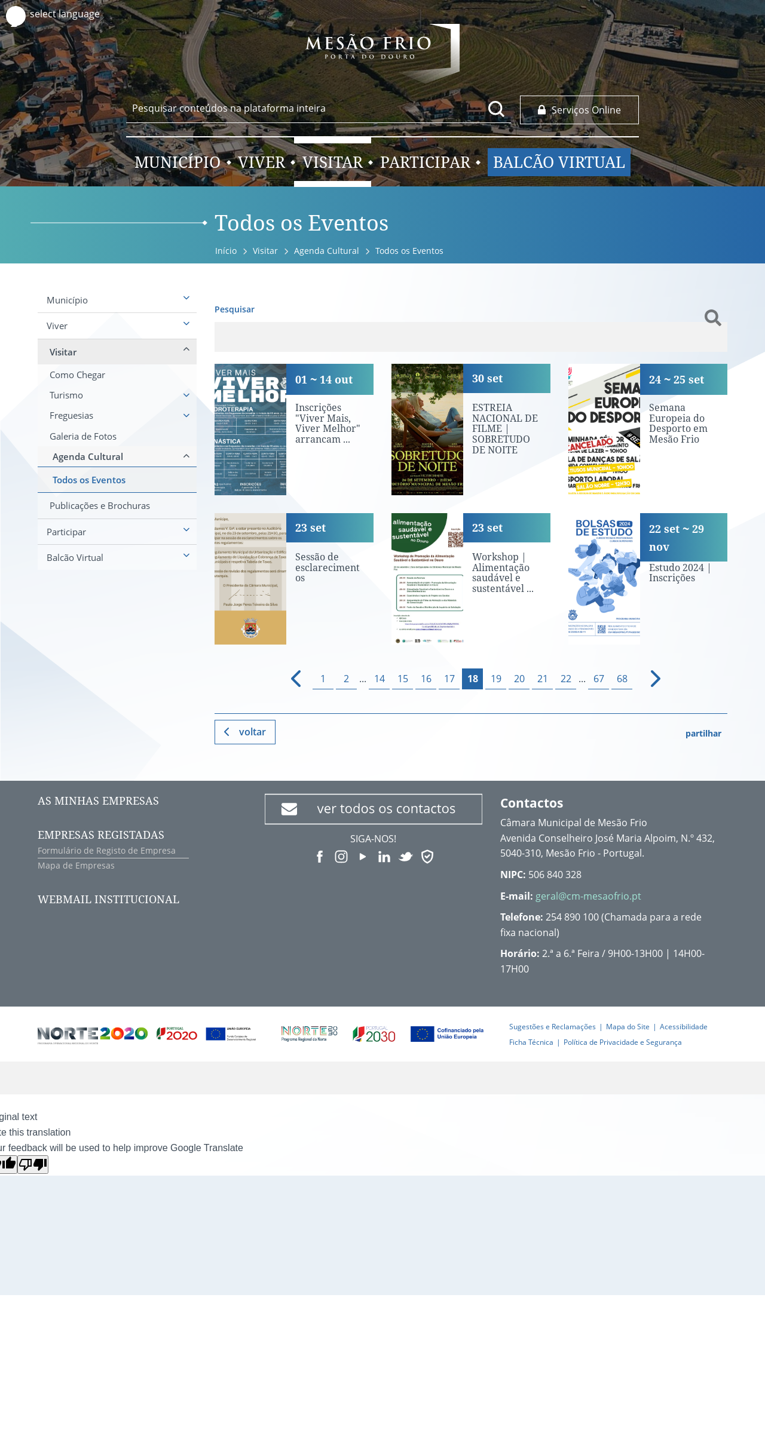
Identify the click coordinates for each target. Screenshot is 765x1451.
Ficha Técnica (531, 1042)
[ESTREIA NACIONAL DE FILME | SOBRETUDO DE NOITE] (470, 429)
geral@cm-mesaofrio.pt (588, 896)
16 (426, 678)
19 (496, 678)
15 (402, 678)
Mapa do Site (628, 1026)
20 (519, 678)
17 (449, 678)
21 (542, 678)
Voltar (252, 731)
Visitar (265, 250)
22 (566, 678)
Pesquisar (235, 309)
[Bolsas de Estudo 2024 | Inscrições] (647, 579)
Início (226, 250)
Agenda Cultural (326, 250)
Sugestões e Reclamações (552, 1026)
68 (622, 678)
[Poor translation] (32, 1164)
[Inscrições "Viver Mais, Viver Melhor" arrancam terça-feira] (294, 429)
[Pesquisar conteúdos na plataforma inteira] (496, 108)
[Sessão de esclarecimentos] (294, 579)
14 (379, 678)
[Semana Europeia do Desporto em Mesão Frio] (647, 429)
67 (598, 678)
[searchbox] (318, 108)
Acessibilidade (684, 1026)
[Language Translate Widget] (76, 14)
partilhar (703, 733)
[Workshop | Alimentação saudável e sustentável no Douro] (470, 579)
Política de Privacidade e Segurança (623, 1042)
